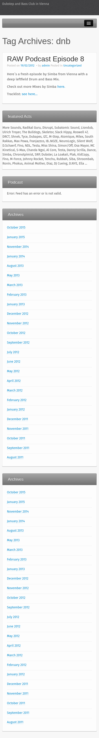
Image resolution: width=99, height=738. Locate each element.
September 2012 (18, 342)
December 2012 (17, 314)
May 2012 (13, 371)
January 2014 (16, 256)
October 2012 (16, 333)
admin (46, 65)
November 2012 (18, 323)
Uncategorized (72, 65)
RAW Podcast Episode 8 (45, 59)
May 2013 (13, 275)
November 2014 (18, 247)
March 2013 (15, 285)
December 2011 (17, 419)
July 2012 (13, 352)
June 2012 (13, 362)
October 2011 (16, 438)
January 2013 (16, 304)
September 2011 (18, 448)
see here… (30, 94)
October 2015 (16, 227)
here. (61, 87)
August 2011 (15, 457)
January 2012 (16, 409)
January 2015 (16, 237)
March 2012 (14, 390)
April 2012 (14, 381)
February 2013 (16, 295)
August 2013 (15, 266)
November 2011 (18, 429)
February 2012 (16, 400)
